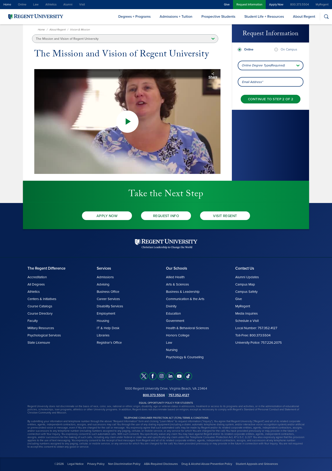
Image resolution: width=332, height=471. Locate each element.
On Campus (289, 49)
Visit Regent (225, 216)
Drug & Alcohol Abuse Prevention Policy (206, 464)
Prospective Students (218, 16)
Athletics (51, 4)
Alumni (67, 4)
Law (36, 4)
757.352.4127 (178, 395)
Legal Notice (75, 464)
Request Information (249, 4)
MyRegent (322, 4)
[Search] (326, 16)
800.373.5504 (299, 4)
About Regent (304, 16)
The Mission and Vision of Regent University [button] (67, 39)
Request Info (166, 216)
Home (7, 4)
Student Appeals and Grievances (257, 464)
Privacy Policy (95, 464)
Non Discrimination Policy (124, 464)
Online (22, 4)
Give (227, 4)
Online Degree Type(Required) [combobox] (263, 65)
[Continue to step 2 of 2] (270, 99)
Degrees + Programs (134, 16)
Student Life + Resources (264, 16)
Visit (82, 4)
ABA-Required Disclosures (161, 464)
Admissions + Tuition (176, 16)
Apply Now (276, 4)
